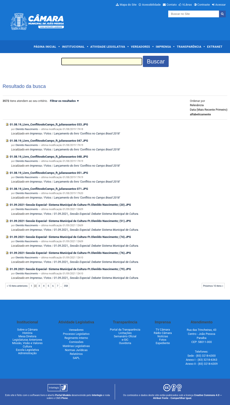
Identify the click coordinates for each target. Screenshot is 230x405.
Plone (64, 398)
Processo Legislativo (76, 334)
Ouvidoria (125, 343)
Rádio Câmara (163, 333)
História (27, 333)
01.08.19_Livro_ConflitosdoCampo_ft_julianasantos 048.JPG (49, 156)
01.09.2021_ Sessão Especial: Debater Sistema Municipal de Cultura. (96, 213)
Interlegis (97, 395)
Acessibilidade (151, 4)
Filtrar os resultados (63, 101)
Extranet (214, 46)
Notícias (162, 336)
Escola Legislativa (27, 349)
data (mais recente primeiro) (208, 109)
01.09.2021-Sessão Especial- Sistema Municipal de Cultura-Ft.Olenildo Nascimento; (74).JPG (70, 237)
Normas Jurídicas (76, 350)
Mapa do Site (128, 4)
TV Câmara (163, 329)
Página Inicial (45, 46)
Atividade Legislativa (107, 46)
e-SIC (125, 339)
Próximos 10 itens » (213, 285)
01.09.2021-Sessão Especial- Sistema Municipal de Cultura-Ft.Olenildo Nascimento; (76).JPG (70, 253)
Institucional (73, 46)
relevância (196, 105)
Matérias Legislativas (76, 346)
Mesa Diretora (27, 336)
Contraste (203, 4)
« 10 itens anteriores (17, 285)
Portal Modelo (63, 395)
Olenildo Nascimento (26, 129)
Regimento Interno (76, 338)
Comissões (76, 342)
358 (66, 285)
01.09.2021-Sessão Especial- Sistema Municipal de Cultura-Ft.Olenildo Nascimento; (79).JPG (70, 269)
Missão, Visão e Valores (27, 343)
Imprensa (163, 46)
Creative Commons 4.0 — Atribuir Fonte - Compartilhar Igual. (187, 397)
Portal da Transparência (125, 329)
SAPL (76, 358)
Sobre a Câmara (27, 329)
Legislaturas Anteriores (27, 339)
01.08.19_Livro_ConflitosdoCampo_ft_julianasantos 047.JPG (49, 140)
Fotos (47, 133)
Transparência (189, 46)
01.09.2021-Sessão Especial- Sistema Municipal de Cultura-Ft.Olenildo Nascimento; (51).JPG (70, 221)
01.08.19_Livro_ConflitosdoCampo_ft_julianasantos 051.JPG (49, 173)
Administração (27, 353)
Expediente (163, 343)
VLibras (187, 4)
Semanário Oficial (125, 336)
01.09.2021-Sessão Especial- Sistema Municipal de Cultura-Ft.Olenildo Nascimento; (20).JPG (70, 204)
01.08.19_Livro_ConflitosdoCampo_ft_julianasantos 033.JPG (49, 124)
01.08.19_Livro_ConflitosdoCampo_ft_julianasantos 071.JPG (49, 188)
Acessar (220, 4)
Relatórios (76, 354)
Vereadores (140, 46)
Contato (172, 4)
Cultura (27, 346)
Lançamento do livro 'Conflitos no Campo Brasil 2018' (87, 133)
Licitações (125, 333)
